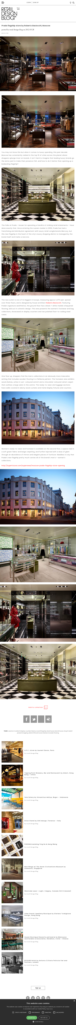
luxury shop (63, 731)
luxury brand (55, 731)
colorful (17, 731)
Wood (36, 733)
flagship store (45, 731)
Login (29, 2)
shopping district (27, 733)
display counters (25, 731)
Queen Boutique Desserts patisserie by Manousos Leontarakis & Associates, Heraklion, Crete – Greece (46, 938)
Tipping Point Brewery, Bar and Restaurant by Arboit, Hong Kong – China (49, 774)
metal (70, 731)
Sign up (36, 2)
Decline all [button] (44, 1018)
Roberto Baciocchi (53, 303)
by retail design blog (31, 753)
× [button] (74, 1001)
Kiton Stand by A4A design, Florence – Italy (42, 821)
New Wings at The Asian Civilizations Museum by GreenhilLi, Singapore (45, 867)
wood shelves (43, 733)
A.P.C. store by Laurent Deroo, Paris (39, 750)
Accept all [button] (31, 1018)
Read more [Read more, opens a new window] (49, 1009)
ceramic (11, 731)
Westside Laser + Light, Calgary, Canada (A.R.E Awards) (47, 891)
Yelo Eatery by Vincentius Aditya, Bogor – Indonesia (46, 797)
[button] (13, 1012)
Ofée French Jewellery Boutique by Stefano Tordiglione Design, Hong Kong (47, 914)
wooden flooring (53, 733)
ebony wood (36, 731)
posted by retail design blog (12, 29)
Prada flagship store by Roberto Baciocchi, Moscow (26, 25)
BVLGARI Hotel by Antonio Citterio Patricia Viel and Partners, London (45, 961)
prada (19, 733)
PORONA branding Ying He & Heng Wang (40, 844)
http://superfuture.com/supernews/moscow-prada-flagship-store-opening (33, 466)
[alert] (38, 1012)
